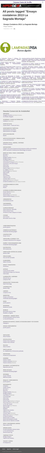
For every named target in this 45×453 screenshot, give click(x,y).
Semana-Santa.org (7, 432)
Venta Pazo (6, 180)
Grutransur (6, 266)
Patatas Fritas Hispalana (9, 341)
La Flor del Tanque (7, 404)
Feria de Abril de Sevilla (9, 257)
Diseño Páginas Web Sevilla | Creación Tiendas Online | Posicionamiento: (10, 63)
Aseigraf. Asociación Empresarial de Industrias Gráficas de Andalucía (20, 148)
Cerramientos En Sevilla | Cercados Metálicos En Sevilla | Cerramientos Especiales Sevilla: (33, 89)
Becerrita (5, 156)
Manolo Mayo (6, 171)
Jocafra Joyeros (6, 227)
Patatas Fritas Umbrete (8, 342)
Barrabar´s (5, 154)
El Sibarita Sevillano (8, 181)
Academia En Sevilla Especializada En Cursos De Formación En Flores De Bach (10, 82)
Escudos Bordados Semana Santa (11, 317)
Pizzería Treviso (7, 359)
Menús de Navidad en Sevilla (10, 419)
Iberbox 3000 (6, 253)
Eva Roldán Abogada (8, 116)
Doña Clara (6, 165)
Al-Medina (5, 386)
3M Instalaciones (7, 249)
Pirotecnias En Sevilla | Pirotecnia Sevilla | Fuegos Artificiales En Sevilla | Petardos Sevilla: (33, 93)
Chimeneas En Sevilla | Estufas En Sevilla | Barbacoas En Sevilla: (33, 64)
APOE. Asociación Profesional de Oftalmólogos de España (17, 150)
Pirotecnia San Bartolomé (9, 355)
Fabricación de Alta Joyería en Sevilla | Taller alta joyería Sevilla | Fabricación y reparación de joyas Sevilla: (10, 91)
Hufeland (5, 121)
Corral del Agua (7, 396)
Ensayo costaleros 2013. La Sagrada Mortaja (20, 24)
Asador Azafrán (7, 387)
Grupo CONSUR (7, 376)
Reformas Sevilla (7, 377)
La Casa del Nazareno (8, 140)
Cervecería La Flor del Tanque (10, 163)
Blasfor (5, 135)
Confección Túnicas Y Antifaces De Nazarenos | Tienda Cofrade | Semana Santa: (10, 59)
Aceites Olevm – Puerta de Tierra (11, 125)
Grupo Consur (6, 236)
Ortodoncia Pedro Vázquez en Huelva (12, 212)
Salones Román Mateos (9, 196)
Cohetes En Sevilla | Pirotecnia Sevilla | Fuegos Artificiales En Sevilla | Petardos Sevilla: (33, 85)
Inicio (3, 449)
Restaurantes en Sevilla (9, 417)
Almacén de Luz (7, 278)
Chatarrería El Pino (7, 205)
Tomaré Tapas (6, 178)
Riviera (5, 187)
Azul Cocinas (6, 216)
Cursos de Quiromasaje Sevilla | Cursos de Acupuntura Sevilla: (10, 72)
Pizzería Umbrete (7, 361)
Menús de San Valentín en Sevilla (11, 420)
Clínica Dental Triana (8, 211)
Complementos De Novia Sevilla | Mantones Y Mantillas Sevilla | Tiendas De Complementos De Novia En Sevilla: (33, 98)
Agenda (9, 449)
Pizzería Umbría (7, 362)
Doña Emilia (6, 166)
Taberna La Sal (6, 177)
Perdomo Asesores (7, 144)
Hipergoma (6, 323)
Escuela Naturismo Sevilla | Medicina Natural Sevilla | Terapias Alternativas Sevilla (10, 86)
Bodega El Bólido (7, 157)
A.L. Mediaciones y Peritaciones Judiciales (13, 351)
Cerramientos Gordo (8, 200)
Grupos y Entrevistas (8, 297)
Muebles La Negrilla (8, 313)
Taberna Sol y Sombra (8, 410)
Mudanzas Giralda (7, 307)
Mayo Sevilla (6, 172)
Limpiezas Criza (7, 292)
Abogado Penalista (7, 115)
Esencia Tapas (6, 168)
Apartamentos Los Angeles (9, 131)
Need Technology (7, 284)
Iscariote (5, 186)
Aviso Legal (16, 449)
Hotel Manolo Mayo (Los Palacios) (11, 272)
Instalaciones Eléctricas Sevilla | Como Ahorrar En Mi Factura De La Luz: (33, 102)
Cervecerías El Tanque (8, 162)
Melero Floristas (7, 262)
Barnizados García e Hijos (9, 218)
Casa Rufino (6, 160)
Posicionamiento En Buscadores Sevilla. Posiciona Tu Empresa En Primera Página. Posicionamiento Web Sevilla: (33, 77)
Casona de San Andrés (8, 270)
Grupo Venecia (6, 192)
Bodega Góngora (7, 159)
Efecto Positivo (6, 336)
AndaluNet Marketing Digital (10, 231)
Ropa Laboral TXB (7, 425)
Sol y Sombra (6, 175)
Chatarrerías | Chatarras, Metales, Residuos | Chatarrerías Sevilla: (10, 102)
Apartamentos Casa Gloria (9, 129)
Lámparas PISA (6, 279)
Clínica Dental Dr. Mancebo (9, 209)
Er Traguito (6, 169)
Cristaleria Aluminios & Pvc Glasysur (12, 240)
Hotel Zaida (6, 273)
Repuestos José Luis (8, 367)
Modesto (5, 174)
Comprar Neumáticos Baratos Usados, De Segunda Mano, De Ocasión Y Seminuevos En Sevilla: (33, 68)
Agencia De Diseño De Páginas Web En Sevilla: (33, 81)
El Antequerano (7, 442)
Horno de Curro (7, 193)
